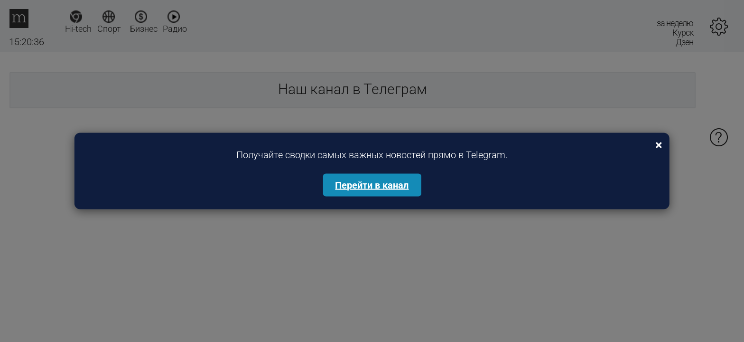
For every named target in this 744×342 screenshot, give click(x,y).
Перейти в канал (372, 185)
